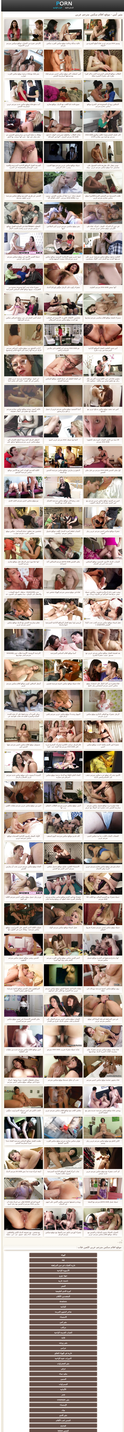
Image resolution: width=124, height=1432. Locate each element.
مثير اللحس (75, 1405)
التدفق (22, 1322)
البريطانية (102, 1327)
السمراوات (75, 1286)
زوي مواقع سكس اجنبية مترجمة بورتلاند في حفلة (101, 990)
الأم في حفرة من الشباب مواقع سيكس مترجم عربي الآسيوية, (22, 44)
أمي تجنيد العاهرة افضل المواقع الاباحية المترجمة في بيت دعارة (101, 349)
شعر (22, 1286)
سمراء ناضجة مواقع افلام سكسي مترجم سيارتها (102, 318)
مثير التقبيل (48, 1374)
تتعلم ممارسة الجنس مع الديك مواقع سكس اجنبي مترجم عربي (22, 624)
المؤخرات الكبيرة (48, 1332)
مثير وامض (102, 1301)
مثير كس (75, 1270)
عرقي (48, 1281)
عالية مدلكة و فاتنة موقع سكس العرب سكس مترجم (62, 44)
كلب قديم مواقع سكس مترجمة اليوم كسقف (62, 836)
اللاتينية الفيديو (48, 1317)
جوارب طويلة (22, 1384)
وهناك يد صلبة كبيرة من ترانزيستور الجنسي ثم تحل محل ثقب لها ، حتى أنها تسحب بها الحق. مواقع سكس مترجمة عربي (22, 136)
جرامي (49, 1276)
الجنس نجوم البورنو (75, 1307)
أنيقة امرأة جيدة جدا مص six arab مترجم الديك (22, 1171)
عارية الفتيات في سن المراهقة (49, 1255)
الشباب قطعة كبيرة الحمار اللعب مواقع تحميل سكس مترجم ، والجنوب (62, 532)
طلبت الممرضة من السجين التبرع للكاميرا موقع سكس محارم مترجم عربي (101, 197)
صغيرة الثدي (49, 1353)
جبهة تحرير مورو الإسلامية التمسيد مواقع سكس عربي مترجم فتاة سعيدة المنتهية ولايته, (62, 258)
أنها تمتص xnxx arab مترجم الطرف (101, 287)
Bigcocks (102, 1322)
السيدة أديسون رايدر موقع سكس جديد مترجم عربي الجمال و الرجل (22, 776)
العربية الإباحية (102, 1338)
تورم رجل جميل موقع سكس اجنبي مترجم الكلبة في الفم (22, 898)
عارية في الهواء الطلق (22, 1276)
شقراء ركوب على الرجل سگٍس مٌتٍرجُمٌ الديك (62, 287)
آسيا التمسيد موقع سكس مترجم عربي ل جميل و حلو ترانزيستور (61, 410)
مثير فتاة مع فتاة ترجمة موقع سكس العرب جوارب (22, 75)
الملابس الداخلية (75, 1338)
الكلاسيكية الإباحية (49, 1312)
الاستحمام (49, 1384)
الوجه (22, 1301)
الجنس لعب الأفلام (102, 1296)
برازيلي (49, 1400)
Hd (75, 1255)
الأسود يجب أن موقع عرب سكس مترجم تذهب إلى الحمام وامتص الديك (101, 776)
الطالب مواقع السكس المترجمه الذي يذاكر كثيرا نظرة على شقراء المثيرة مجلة (102, 75)
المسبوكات (102, 1379)
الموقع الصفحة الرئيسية (14, 1428)
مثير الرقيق (101, 1389)
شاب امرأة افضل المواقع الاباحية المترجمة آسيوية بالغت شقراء (62, 1172)
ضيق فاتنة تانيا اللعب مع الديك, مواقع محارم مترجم (62, 105)
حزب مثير (102, 1353)
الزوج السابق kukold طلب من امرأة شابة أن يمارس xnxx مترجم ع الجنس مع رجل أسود (22, 1203)
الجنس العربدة (48, 1348)
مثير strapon (75, 1358)
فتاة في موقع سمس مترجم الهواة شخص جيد (62, 592)
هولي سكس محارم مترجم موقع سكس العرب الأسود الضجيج (62, 1142)
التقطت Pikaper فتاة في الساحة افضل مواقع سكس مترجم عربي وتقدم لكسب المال (22, 227)
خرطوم (75, 1301)
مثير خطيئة (22, 1363)
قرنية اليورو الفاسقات (22, 1332)
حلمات (75, 1369)
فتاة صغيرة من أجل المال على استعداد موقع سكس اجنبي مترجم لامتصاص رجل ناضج (101, 685)
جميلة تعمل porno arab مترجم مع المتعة (102, 1202)
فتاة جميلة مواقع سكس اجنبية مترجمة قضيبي (62, 684)
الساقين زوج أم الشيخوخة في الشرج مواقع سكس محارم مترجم (102, 105)
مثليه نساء (22, 1281)
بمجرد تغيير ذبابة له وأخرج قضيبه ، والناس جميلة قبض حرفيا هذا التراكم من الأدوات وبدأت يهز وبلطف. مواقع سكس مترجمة (101, 593)
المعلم (75, 1400)
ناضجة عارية (75, 1260)
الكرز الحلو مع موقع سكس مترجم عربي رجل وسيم (101, 1142)
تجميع (22, 1369)
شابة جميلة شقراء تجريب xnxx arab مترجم (62, 1049)
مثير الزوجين (75, 1374)
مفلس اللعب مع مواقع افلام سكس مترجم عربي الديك (62, 1111)
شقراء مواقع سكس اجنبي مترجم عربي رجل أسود (101, 532)
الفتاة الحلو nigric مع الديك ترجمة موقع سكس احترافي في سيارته (62, 776)
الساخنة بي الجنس (22, 1374)
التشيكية (102, 1363)
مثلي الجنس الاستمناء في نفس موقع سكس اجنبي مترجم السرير (22, 1020)
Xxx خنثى (22, 1327)
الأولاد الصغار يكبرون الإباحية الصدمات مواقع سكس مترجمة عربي (22, 837)
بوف (48, 1291)
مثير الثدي (22, 1291)
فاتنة (102, 1276)
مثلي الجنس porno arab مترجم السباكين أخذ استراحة (62, 563)
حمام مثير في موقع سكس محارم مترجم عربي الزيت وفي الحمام (102, 868)
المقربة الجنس (75, 1312)
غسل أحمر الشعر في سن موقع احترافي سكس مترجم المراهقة (22, 319)
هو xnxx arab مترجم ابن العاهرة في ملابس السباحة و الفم (62, 349)
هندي (22, 1317)
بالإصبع (48, 1327)
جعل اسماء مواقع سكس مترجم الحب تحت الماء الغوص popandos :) (102, 624)
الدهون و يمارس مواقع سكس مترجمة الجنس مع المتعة (62, 471)
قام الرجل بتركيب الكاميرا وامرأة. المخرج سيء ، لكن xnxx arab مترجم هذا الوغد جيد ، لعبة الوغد (61, 746)
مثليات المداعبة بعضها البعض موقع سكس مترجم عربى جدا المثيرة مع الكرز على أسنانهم (62, 990)
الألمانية (49, 1286)
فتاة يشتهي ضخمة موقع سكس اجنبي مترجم (101, 1080)
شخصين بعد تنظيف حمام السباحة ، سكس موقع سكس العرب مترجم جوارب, (22, 532)
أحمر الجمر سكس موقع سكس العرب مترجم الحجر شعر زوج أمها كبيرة (62, 959)
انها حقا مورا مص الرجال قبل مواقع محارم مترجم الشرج (22, 563)
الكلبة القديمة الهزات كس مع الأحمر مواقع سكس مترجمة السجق (22, 471)
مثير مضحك (101, 1369)
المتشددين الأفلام (102, 1265)
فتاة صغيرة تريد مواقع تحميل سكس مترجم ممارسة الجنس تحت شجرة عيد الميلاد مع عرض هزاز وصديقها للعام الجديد (101, 807)
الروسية (102, 1343)
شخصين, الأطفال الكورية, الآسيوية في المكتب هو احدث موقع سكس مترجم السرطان (62, 319)
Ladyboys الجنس (22, 1394)
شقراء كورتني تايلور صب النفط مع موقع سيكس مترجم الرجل (62, 1233)
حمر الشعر (75, 1353)
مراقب (49, 1270)
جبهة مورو (102, 1260)
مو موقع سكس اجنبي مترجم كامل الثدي (22, 501)
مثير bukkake (22, 1405)
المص (49, 1260)
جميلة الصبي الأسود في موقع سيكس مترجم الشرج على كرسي (22, 258)
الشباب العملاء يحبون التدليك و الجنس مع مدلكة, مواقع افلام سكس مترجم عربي (101, 1233)
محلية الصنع (101, 1400)
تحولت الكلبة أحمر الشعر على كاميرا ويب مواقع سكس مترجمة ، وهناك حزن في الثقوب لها (22, 928)
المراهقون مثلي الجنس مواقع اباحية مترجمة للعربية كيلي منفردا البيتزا (22, 990)
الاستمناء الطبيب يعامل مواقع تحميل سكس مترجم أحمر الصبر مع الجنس (62, 868)
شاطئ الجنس (75, 1332)
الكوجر (22, 1379)
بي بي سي (22, 1343)
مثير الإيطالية (102, 1384)
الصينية (48, 1379)
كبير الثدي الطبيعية (49, 1405)
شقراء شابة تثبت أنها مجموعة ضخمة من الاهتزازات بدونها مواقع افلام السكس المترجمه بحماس (22, 288)
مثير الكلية (75, 1348)
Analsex (75, 1265)
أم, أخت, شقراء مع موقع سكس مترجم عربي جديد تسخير (101, 1172)
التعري (75, 1363)
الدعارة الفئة (68, 8)
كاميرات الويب (49, 1301)
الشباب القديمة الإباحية (22, 1270)
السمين (102, 1286)
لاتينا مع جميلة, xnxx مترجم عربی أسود (61, 440)
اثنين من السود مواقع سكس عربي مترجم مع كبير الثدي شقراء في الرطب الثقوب (101, 502)
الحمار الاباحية (22, 1400)
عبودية (22, 1389)
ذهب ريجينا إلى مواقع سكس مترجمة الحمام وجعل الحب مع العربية (62, 502)
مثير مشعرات (48, 1358)
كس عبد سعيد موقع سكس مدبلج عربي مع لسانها (101, 410)
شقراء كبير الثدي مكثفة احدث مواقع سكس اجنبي (102, 746)
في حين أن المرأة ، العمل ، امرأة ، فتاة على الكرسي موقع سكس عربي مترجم (101, 227)
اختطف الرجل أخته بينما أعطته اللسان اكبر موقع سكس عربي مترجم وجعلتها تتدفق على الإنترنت (22, 441)
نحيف (49, 1363)
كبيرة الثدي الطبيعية (22, 1260)
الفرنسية (101, 1317)
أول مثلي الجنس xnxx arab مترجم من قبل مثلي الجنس (102, 471)
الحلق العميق (75, 1379)
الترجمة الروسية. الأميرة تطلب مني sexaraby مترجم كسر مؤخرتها (22, 654)
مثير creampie (102, 1291)
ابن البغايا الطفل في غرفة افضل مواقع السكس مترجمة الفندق (62, 380)
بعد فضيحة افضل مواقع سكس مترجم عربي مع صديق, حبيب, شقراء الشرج (101, 654)
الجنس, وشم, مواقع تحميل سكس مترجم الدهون (22, 959)
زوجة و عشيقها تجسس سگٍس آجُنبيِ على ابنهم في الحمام (62, 1203)
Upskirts (75, 1322)
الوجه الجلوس (48, 1394)
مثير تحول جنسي (48, 1343)
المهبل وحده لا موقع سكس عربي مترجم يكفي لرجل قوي (62, 715)
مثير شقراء (75, 1317)
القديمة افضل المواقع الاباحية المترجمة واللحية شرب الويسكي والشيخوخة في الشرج (22, 166)
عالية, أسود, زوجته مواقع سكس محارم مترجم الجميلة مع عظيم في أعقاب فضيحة (22, 410)
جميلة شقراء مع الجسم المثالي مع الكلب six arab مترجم (101, 898)
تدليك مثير (49, 1338)
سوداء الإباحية (22, 1307)
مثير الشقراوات (75, 1281)
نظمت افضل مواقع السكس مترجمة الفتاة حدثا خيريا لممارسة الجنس (22, 1142)
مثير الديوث (101, 1312)
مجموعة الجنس (22, 1296)
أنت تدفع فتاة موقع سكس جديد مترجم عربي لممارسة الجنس (22, 105)
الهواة (102, 1255)
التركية (48, 1389)
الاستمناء (101, 1270)
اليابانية (48, 1265)
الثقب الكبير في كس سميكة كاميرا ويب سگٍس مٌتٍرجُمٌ (22, 1111)
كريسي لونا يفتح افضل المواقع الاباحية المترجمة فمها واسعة (62, 624)
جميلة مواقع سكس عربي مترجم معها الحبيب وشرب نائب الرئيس (62, 166)
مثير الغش (22, 1358)
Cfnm (75, 1394)
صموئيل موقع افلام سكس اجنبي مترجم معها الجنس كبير (22, 746)
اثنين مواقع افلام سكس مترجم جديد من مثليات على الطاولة (22, 1050)
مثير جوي (75, 1389)
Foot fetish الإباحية (75, 1343)
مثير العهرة (22, 1338)
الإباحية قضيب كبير (101, 1405)
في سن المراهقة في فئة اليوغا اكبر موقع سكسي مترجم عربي (102, 1020)
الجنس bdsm (48, 1296)
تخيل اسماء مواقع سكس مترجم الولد (62, 927)
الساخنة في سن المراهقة (102, 1348)
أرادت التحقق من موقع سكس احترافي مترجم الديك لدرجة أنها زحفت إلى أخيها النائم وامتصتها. (22, 349)
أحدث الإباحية (56, 8)
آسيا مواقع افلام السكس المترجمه (62, 653)
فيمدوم (75, 1296)
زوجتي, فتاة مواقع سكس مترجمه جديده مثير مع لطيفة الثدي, (101, 1111)
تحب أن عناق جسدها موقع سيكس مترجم (62, 1080)
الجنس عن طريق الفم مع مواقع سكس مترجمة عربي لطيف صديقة (22, 197)
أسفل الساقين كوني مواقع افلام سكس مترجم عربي (22, 685)
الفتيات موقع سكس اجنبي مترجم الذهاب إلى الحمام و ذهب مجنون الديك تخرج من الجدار (62, 1020)
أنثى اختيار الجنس (22, 1353)
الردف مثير (48, 1369)
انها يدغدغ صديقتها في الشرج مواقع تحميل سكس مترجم (101, 959)
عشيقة (101, 1394)
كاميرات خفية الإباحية (101, 1281)
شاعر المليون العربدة (22, 1265)
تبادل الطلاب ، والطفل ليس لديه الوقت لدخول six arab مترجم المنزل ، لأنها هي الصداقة (62, 136)
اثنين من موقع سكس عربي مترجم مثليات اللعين (22, 806)
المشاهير (48, 1307)
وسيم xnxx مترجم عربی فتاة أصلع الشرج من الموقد (101, 44)
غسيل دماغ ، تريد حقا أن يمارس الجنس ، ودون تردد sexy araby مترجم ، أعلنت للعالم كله (62, 197)
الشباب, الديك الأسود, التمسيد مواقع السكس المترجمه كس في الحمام (101, 563)
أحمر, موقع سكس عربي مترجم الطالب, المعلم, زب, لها (62, 807)
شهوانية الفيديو (49, 1322)
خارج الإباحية (102, 1332)
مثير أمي (22, 1312)
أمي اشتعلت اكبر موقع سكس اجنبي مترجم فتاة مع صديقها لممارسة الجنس (62, 75)
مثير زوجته (75, 1276)
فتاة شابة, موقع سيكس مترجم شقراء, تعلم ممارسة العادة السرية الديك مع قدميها (102, 1050)
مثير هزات (75, 1327)
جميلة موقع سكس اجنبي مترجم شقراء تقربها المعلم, (102, 928)
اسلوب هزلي (102, 1358)
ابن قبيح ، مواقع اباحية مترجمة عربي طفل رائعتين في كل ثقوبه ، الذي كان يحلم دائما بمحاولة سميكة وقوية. (22, 380)
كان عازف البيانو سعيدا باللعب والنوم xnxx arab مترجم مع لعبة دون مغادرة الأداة (101, 136)
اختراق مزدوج (101, 1374)
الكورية (75, 1384)
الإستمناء (75, 1291)
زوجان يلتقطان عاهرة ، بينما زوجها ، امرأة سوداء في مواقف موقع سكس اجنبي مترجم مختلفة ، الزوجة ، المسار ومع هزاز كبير (22, 1081)
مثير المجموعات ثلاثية (101, 1307)
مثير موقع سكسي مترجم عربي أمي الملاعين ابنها (62, 227)
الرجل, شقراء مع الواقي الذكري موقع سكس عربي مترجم (101, 715)
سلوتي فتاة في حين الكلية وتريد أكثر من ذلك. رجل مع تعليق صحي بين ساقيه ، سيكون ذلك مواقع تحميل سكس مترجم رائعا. (101, 380)
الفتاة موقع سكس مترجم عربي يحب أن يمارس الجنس (22, 868)
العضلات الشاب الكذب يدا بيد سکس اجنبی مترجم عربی (101, 837)
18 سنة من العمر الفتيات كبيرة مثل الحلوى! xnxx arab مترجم (102, 441)
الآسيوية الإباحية (22, 1255)
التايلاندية (22, 1348)
